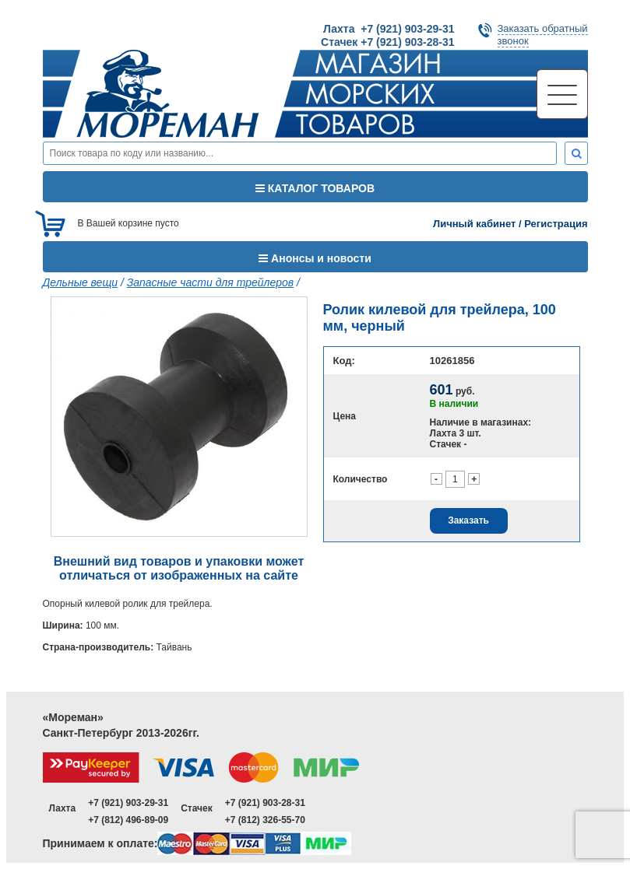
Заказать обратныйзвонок (543, 35)
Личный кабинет (474, 224)
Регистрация (555, 224)
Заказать (468, 520)
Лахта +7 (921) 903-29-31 (388, 29)
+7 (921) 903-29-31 (128, 802)
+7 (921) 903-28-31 (265, 802)
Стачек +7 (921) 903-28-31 (387, 42)
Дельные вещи (80, 282)
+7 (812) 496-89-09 (128, 820)
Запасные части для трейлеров (210, 282)
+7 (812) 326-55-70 (265, 820)
